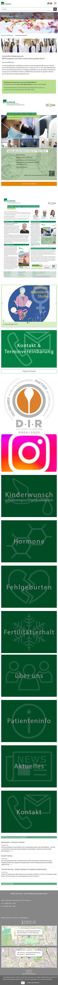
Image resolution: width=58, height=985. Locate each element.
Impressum (29, 970)
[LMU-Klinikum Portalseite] (6, 4)
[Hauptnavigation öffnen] (55, 3)
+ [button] (3, 928)
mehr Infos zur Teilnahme (29, 184)
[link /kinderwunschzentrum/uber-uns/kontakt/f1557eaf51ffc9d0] (29, 349)
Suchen (55, 9)
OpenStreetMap (47, 945)
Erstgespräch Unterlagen (29, 371)
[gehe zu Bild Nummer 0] (27, 322)
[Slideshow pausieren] (3, 320)
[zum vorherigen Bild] (2, 303)
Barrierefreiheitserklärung (29, 974)
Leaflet (41, 945)
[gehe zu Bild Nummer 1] (29, 322)
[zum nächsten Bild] (56, 303)
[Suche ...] (27, 9)
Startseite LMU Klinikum (7, 35)
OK (23, 982)
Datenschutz (29, 972)
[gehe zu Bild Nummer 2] (30, 322)
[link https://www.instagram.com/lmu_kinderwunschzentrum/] (29, 453)
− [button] (3, 930)
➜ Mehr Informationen (33, 982)
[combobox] (29, 9)
